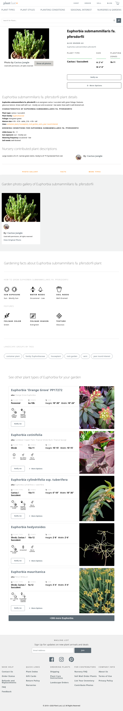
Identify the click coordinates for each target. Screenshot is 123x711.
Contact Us (7, 671)
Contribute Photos (83, 685)
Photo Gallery (30, 172)
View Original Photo (12, 240)
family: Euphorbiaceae (35, 356)
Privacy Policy (106, 680)
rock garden (33, 124)
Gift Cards (31, 676)
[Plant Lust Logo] (10, 3)
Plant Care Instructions (56, 677)
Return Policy (33, 680)
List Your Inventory (84, 680)
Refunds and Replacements (9, 681)
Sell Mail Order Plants (85, 676)
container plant (13, 124)
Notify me (94, 77)
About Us (103, 671)
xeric (40, 124)
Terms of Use (105, 676)
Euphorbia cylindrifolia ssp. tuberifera (39, 480)
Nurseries (31, 685)
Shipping (54, 671)
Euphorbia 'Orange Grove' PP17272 (36, 390)
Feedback (7, 691)
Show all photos (44, 63)
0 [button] (117, 2)
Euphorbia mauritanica (28, 572)
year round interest (50, 124)
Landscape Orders (59, 682)
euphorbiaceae (18, 116)
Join (83, 650)
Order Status (8, 676)
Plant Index (32, 671)
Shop (76, 3)
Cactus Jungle (15, 233)
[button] (114, 20)
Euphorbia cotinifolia (26, 435)
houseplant (23, 124)
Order (88, 3)
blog (109, 3)
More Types (95, 172)
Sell (99, 3)
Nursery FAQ (80, 671)
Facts (63, 172)
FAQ (4, 687)
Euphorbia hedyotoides (28, 527)
